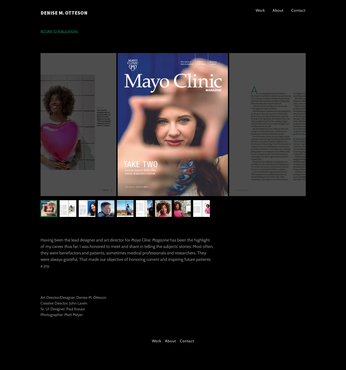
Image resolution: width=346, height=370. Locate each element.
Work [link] (260, 10)
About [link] (278, 10)
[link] (87, 13)
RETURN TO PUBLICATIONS (59, 31)
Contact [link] (298, 10)
